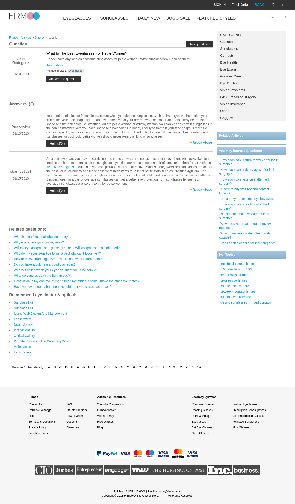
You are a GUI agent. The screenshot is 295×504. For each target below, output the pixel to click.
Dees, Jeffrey (23, 324)
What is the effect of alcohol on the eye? (42, 237)
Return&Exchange (40, 410)
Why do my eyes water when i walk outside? (245, 235)
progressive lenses (233, 280)
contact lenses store (234, 286)
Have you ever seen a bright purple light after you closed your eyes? (62, 286)
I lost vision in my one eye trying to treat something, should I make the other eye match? (76, 281)
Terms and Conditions (42, 421)
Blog (100, 427)
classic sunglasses (233, 302)
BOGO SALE (178, 18)
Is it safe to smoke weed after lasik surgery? (244, 216)
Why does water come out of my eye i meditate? (246, 226)
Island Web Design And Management (40, 313)
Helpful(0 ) (57, 143)
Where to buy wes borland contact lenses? (244, 191)
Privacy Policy (37, 427)
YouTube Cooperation (110, 404)
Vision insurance (232, 104)
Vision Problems (232, 90)
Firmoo (13, 37)
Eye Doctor (228, 83)
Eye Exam (228, 69)
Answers (26, 37)
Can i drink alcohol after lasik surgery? (247, 243)
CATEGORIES (231, 35)
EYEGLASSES (78, 18)
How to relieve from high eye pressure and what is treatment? (58, 259)
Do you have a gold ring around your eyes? (45, 264)
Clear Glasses (200, 433)
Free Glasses (105, 421)
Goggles (226, 118)
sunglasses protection (235, 297)
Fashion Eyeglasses (244, 404)
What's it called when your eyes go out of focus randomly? (55, 270)
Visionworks (22, 347)
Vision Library (105, 416)
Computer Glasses (203, 404)
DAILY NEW (149, 18)
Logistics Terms (38, 433)
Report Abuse (54, 65)
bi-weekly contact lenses (237, 291)
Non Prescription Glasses (247, 416)
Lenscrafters (23, 319)
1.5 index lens (230, 269)
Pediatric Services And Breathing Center (42, 341)
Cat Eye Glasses (202, 427)
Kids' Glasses (240, 427)
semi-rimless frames (234, 275)
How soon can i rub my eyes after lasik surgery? (247, 172)
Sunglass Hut (23, 302)
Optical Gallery (24, 336)
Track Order (240, 4)
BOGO (260, 4)
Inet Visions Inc (25, 330)
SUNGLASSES (116, 18)
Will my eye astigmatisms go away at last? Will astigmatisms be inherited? (67, 248)
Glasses (226, 42)
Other (224, 111)
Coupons (71, 421)
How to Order (74, 416)
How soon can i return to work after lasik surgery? (248, 162)
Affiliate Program (76, 410)
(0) (273, 4)
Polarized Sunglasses (245, 421)
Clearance (72, 427)
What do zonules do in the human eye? (42, 275)
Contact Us (35, 404)
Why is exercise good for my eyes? (39, 242)
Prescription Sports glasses (249, 410)
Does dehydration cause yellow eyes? (247, 199)
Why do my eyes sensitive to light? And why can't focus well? (57, 253)
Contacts (227, 55)
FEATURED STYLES (218, 18)
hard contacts (262, 302)
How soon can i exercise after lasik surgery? (244, 181)
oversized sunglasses (61, 167)
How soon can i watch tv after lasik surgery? (244, 206)
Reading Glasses (202, 410)
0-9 (199, 367)
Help (32, 416)
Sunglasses (229, 48)
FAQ (69, 404)
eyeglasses (76, 70)
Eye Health (228, 62)
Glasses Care (230, 76)
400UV (251, 269)
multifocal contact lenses (238, 264)
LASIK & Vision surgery (238, 97)
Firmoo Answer (106, 410)
